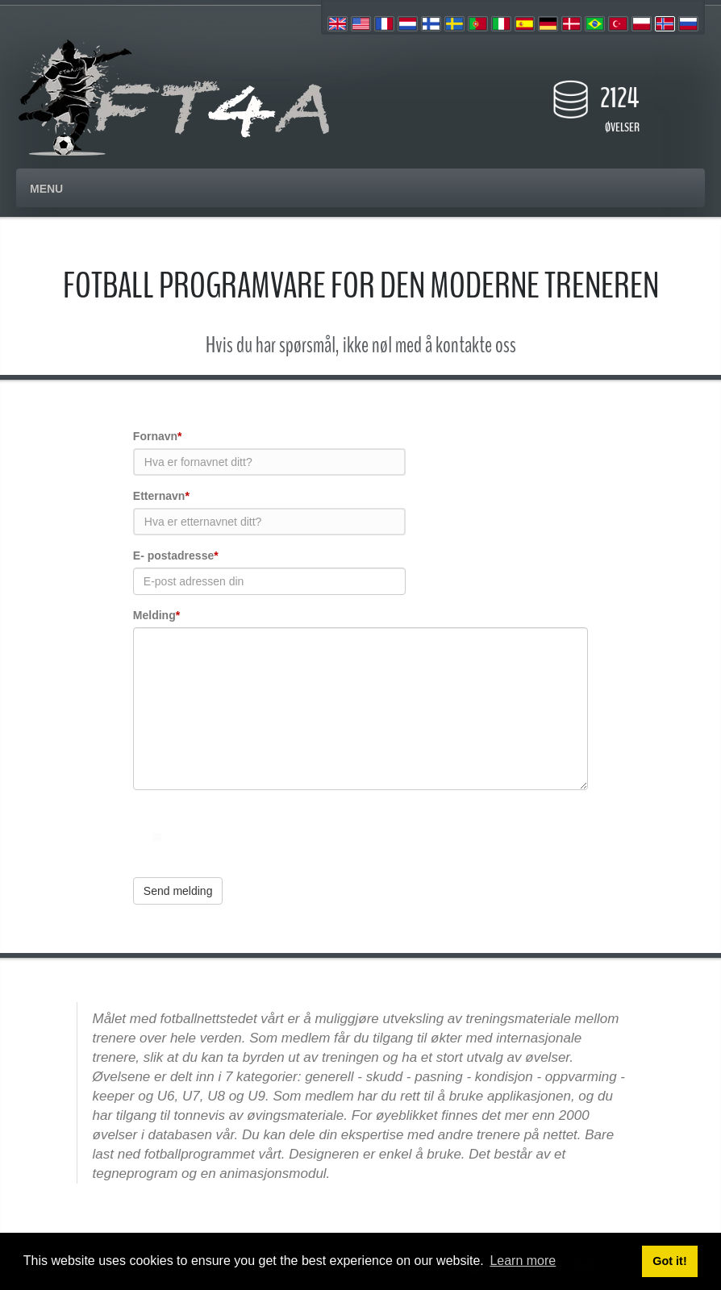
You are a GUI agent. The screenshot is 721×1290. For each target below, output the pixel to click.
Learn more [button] (523, 1260)
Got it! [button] (669, 1261)
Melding (156, 615)
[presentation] (255, 833)
